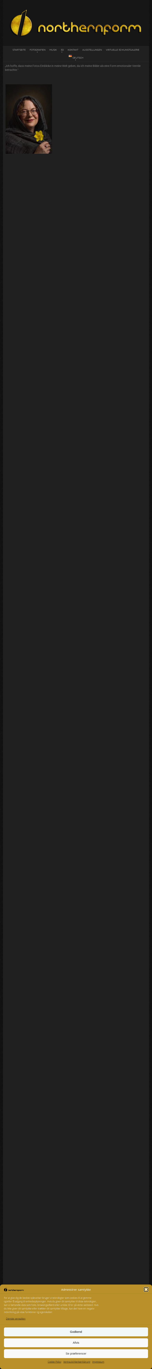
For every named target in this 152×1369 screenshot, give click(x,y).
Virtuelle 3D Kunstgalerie (122, 49)
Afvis (76, 1342)
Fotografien (38, 49)
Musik (53, 49)
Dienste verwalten (16, 1318)
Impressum (98, 1361)
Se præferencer (76, 1353)
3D (62, 49)
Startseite (19, 49)
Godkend (76, 1331)
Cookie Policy (54, 1361)
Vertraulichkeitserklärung (76, 1361)
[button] (146, 1289)
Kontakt (73, 49)
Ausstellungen (92, 49)
